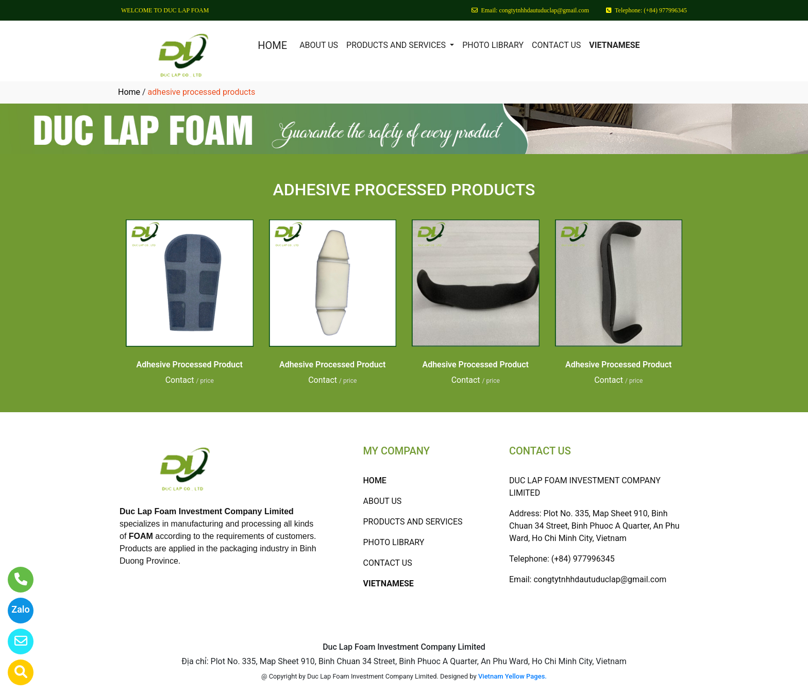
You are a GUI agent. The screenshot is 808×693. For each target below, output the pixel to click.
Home (129, 92)
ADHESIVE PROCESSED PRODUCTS (404, 189)
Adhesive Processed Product (190, 364)
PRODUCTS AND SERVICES (397, 45)
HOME (272, 45)
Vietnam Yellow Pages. (512, 676)
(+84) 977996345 (583, 559)
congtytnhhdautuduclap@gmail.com (599, 579)
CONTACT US (556, 45)
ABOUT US (318, 45)
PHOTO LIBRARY (493, 45)
